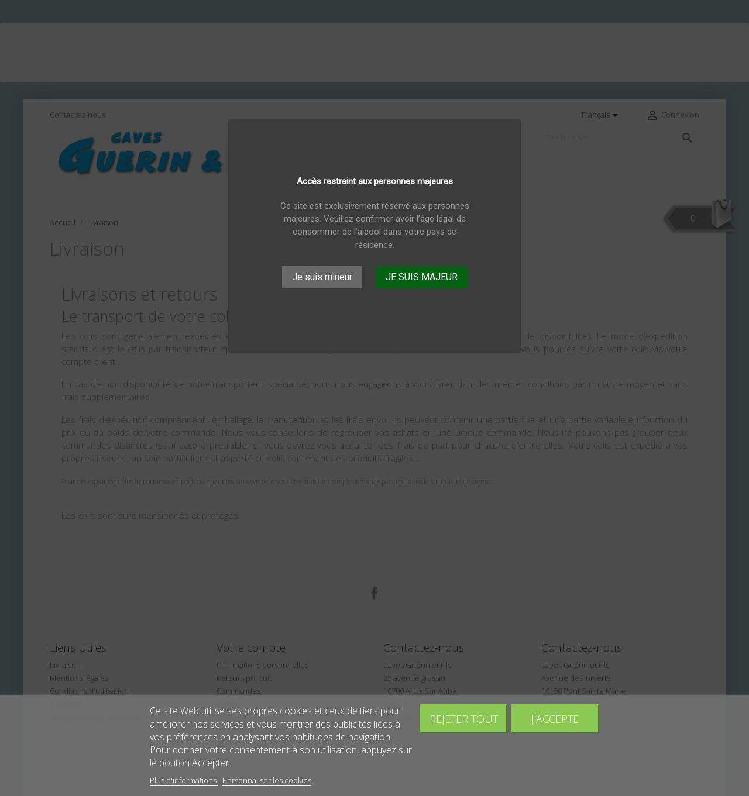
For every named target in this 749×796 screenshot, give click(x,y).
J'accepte (555, 718)
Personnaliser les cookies (266, 780)
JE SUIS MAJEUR (422, 276)
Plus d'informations (184, 780)
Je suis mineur (322, 276)
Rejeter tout (464, 718)
